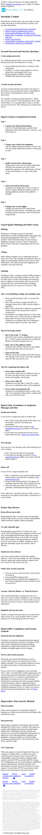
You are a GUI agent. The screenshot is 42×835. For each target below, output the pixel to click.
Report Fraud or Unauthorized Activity (19, 31)
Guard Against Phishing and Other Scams (20, 33)
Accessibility (29, 776)
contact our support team (30, 435)
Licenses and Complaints (12, 783)
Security (6, 778)
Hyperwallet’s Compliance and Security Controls (23, 41)
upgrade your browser (14, 4)
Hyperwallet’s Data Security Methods (18, 43)
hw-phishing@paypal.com (19, 427)
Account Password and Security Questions (20, 29)
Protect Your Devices (13, 39)
